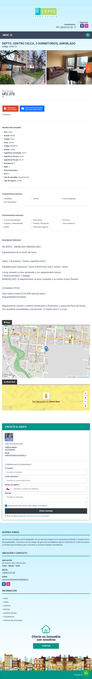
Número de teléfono (12, 485)
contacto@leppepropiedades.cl (15, 579)
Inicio (5, 598)
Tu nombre (9, 468)
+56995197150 (66, 27)
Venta (5, 602)
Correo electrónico (12, 476)
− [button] (6, 333)
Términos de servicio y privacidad (37, 516)
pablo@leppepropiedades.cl (15, 455)
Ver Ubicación (39, 401)
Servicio (6, 609)
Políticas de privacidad (12, 620)
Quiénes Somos (9, 613)
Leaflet (69, 377)
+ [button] (6, 329)
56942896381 (10, 449)
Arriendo (7, 606)
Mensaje (8, 493)
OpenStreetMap (84, 377)
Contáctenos (8, 617)
